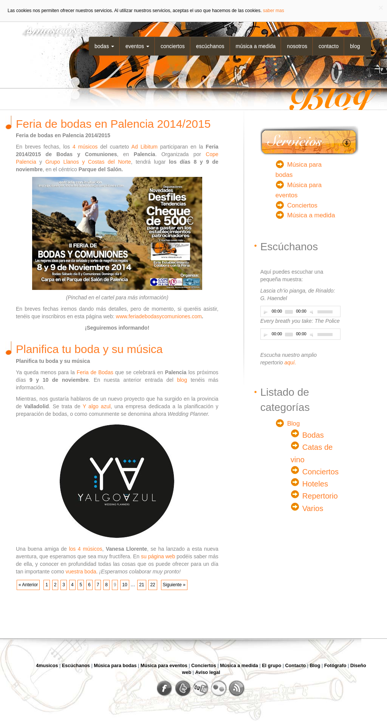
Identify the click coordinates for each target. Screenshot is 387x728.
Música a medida (256, 46)
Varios (313, 508)
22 (152, 584)
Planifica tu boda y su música (89, 349)
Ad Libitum (145, 147)
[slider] (289, 312)
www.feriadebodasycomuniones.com (159, 316)
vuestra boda (81, 571)
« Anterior (28, 584)
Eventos (137, 46)
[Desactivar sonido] (313, 312)
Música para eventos (164, 665)
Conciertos (173, 46)
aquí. (290, 362)
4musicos (47, 665)
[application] (300, 311)
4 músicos (85, 147)
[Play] (266, 312)
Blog (355, 46)
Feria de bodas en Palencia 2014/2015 (113, 124)
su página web (158, 556)
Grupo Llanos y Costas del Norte (88, 162)
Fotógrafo (335, 665)
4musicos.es (53, 29)
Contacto (329, 46)
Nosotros (297, 46)
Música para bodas (115, 665)
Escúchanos (210, 46)
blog (182, 380)
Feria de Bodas (95, 372)
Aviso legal (207, 672)
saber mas (273, 10)
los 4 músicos (85, 549)
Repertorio (320, 496)
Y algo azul (97, 406)
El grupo (271, 665)
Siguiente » (174, 584)
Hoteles (315, 484)
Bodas (104, 46)
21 (141, 584)
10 (124, 584)
